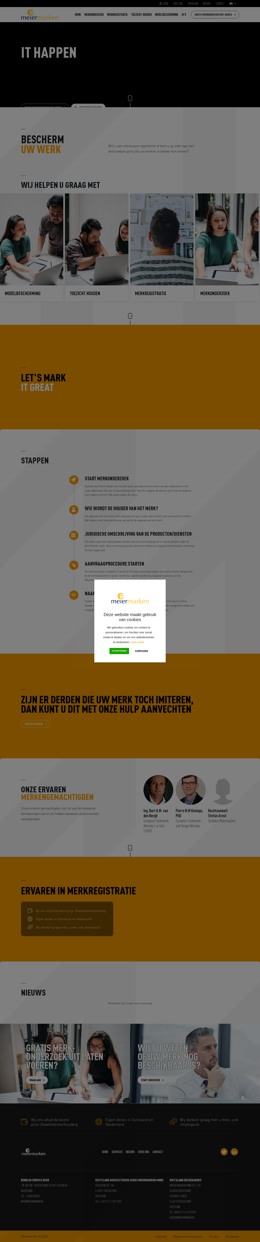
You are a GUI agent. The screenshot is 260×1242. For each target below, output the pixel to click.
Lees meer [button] (137, 642)
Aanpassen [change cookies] (141, 651)
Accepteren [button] (119, 651)
